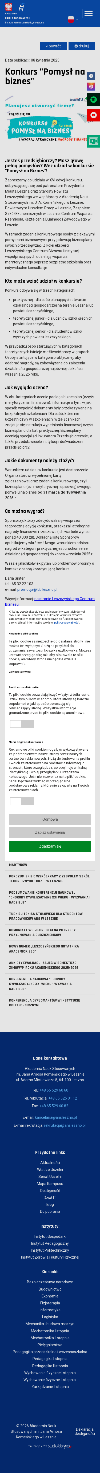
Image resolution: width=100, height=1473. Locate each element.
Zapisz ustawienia (50, 832)
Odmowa (50, 819)
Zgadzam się (50, 846)
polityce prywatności (66, 622)
